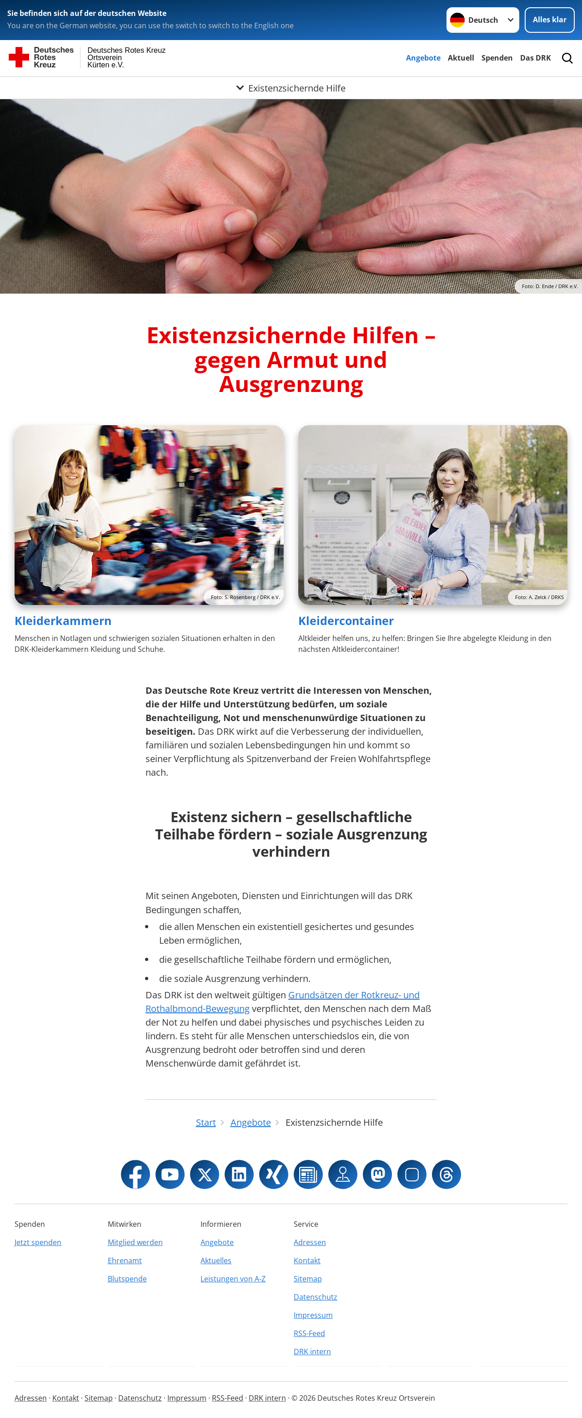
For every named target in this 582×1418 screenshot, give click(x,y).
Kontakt (307, 1260)
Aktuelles (216, 1260)
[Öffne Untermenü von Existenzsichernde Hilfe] (291, 88)
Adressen (310, 1242)
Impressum (313, 1315)
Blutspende (127, 1279)
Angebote (423, 58)
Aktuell (461, 58)
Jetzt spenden (38, 1242)
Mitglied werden (135, 1242)
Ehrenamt (125, 1260)
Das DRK (535, 58)
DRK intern (312, 1352)
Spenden (497, 58)
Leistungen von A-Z (233, 1279)
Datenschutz (315, 1297)
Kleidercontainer (346, 620)
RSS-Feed (309, 1333)
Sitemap (308, 1279)
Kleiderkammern (63, 620)
